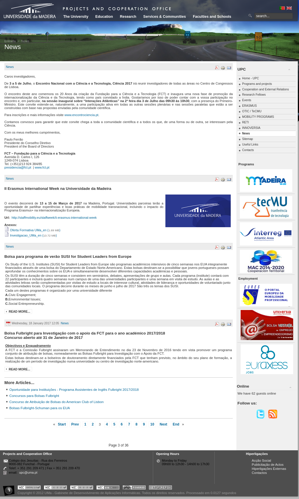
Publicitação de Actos (268, 464)
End (176, 424)
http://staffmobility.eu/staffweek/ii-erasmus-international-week (54, 217)
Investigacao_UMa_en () (30, 235)
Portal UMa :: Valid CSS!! (55, 488)
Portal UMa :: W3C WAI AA (108, 488)
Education (104, 17)
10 (152, 424)
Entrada (10, 41)
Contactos (259, 473)
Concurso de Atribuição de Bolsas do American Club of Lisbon (56, 402)
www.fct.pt (42, 167)
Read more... (19, 311)
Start (62, 424)
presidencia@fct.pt (17, 167)
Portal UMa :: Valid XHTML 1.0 (29, 488)
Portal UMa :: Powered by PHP (134, 488)
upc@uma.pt (28, 472)
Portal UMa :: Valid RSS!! (81, 488)
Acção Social (261, 460)
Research (128, 17)
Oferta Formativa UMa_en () (32, 230)
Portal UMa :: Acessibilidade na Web (10, 488)
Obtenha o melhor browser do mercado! (160, 488)
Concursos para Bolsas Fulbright (34, 396)
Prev (75, 424)
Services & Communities (164, 17)
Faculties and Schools (212, 17)
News (10, 67)
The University (75, 17)
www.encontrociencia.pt (81, 115)
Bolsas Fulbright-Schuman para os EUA (39, 408)
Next (163, 424)
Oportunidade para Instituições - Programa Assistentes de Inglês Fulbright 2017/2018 (74, 389)
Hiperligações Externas (269, 468)
